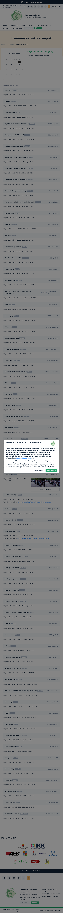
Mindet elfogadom (51, 470)
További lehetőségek (38, 470)
